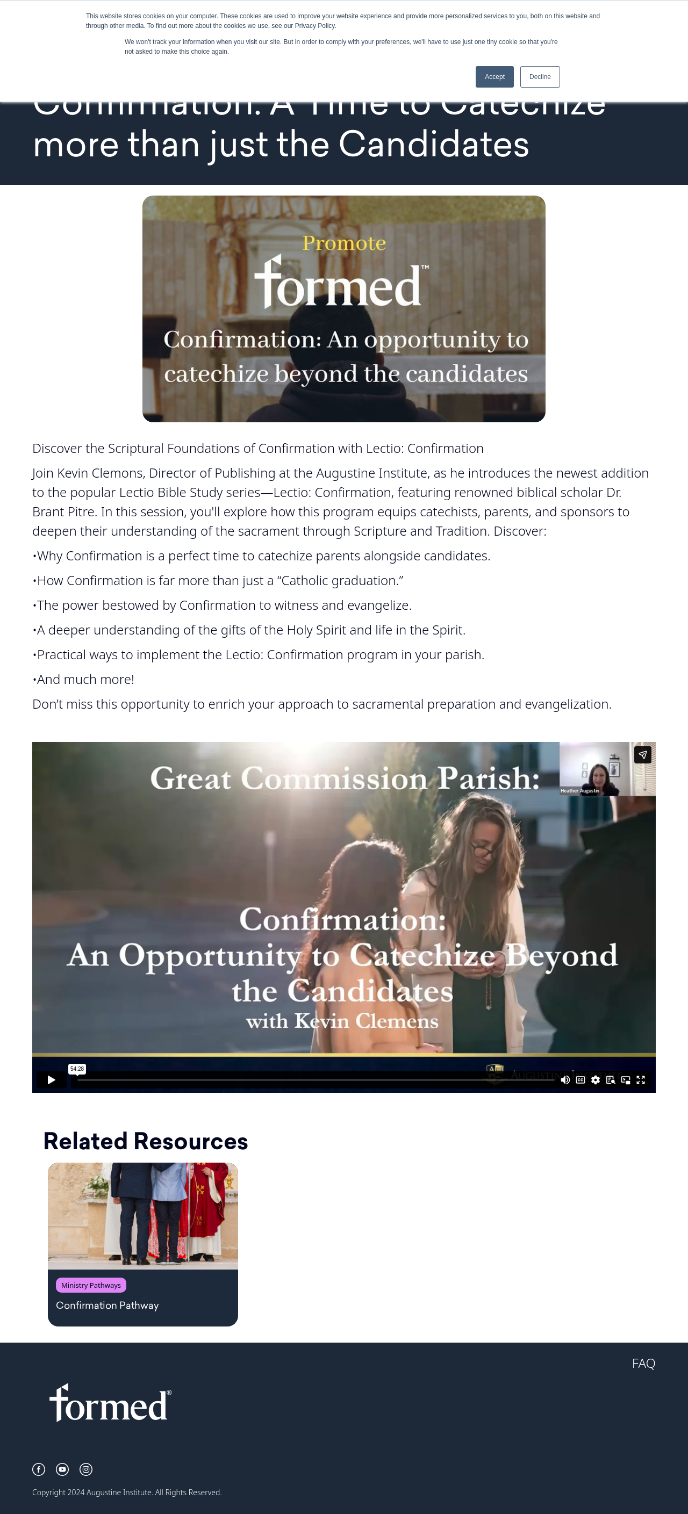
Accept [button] (495, 77)
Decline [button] (540, 77)
